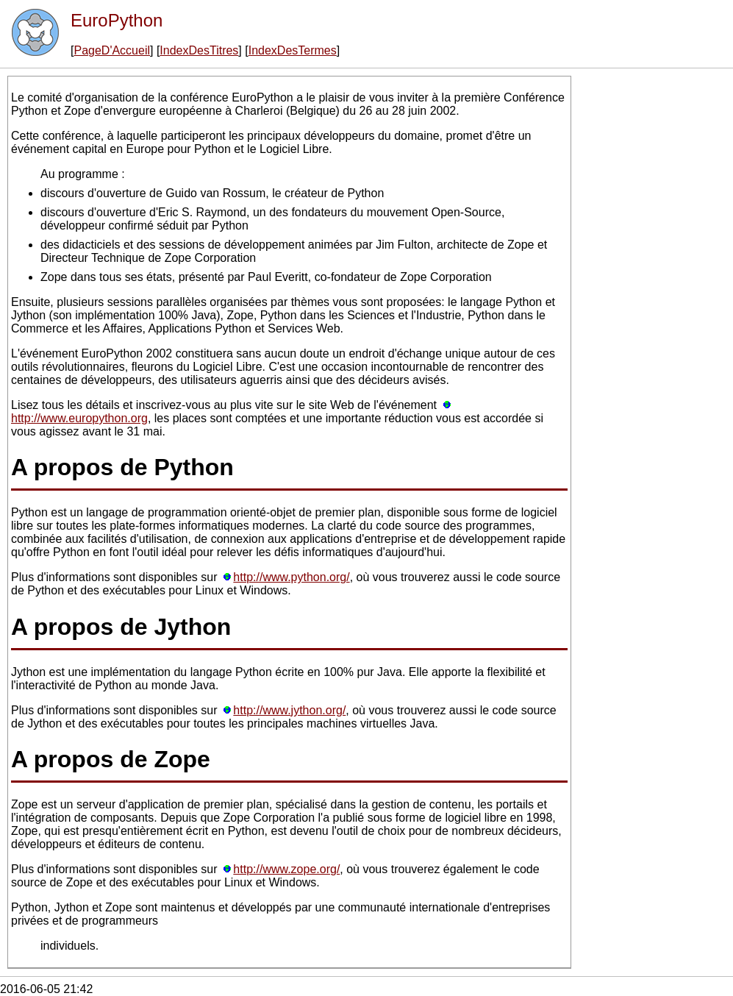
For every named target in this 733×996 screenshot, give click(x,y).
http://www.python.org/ (291, 577)
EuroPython (116, 20)
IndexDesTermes (292, 50)
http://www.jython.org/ (289, 710)
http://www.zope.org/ (286, 869)
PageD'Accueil (112, 50)
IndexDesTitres (199, 50)
